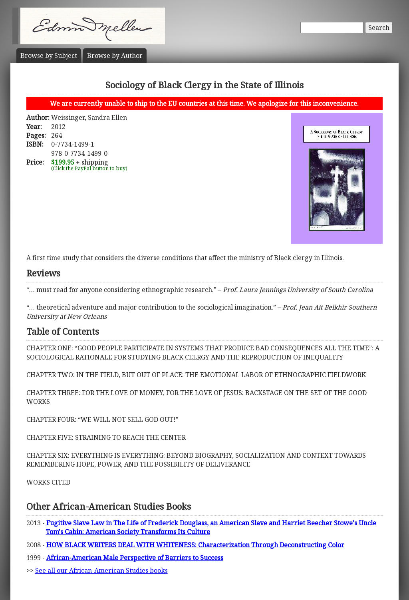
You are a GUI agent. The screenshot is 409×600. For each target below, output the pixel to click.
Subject (48, 55)
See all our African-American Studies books (101, 570)
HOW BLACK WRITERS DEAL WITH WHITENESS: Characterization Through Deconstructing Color (195, 544)
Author (115, 55)
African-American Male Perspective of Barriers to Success (134, 557)
